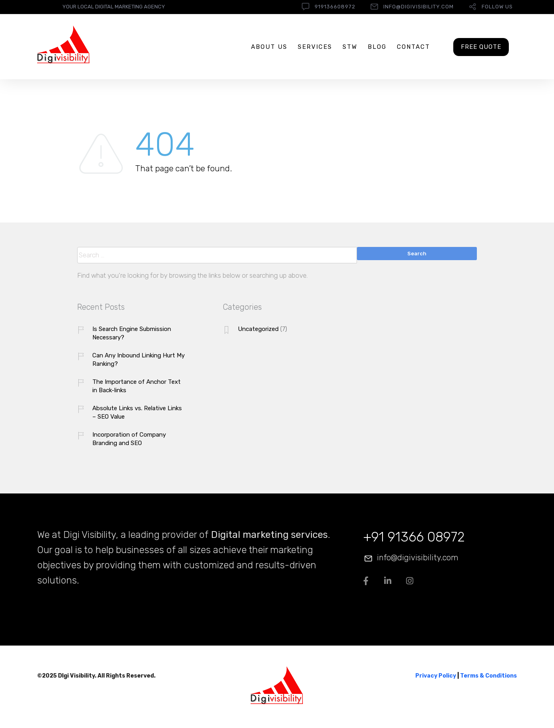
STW (350, 46)
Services (315, 46)
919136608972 (335, 7)
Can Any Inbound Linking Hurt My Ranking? (138, 359)
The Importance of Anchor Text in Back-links (136, 386)
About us (269, 46)
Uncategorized (258, 329)
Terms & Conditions (488, 675)
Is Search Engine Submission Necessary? (131, 333)
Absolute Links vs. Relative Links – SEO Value (137, 412)
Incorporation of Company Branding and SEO (129, 439)
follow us (497, 7)
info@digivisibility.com (418, 7)
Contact (413, 46)
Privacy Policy (435, 675)
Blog (377, 46)
